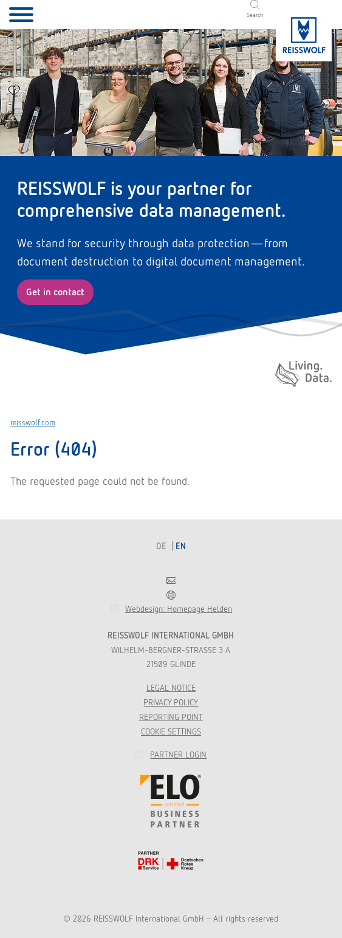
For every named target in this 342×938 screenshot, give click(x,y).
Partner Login (178, 754)
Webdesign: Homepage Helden (178, 609)
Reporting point (171, 717)
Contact (171, 580)
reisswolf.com (32, 422)
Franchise (171, 595)
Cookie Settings (171, 731)
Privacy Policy (170, 702)
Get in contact (55, 292)
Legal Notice (171, 688)
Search (255, 15)
